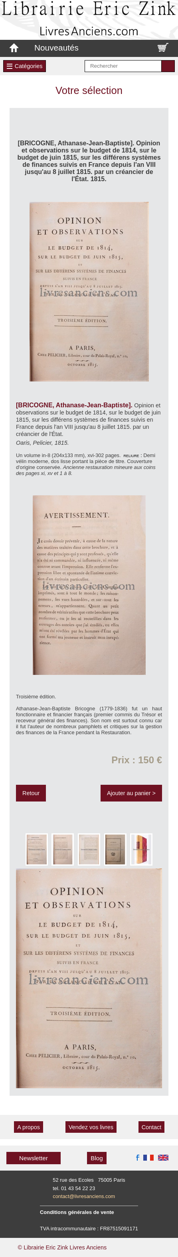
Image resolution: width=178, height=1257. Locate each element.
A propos (28, 1127)
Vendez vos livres (91, 1127)
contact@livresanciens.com (84, 1196)
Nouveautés (56, 47)
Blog (97, 1158)
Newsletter (33, 1158)
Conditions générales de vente (77, 1212)
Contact (152, 1127)
